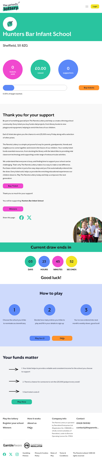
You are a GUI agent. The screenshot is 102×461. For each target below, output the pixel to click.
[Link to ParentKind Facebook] (4, 454)
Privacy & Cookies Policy (41, 454)
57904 (70, 436)
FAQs (62, 338)
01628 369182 (83, 423)
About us (32, 423)
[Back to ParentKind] (11, 6)
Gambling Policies (26, 454)
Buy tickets (89, 88)
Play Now (21, 402)
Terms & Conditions (64, 454)
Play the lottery (10, 418)
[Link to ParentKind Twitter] (10, 454)
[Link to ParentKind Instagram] (17, 454)
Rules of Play (54, 454)
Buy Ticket (13, 186)
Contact (80, 418)
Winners (13, 209)
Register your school (13, 423)
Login (95, 6)
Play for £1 (39, 338)
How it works (34, 418)
